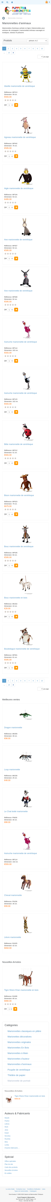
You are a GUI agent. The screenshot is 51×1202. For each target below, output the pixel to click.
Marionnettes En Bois (18, 1047)
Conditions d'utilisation (34, 1189)
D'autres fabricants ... (12, 1148)
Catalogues (33, 1191)
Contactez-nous (21, 1189)
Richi (6, 1127)
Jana (6, 1130)
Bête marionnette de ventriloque (18, 444)
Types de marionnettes (21, 1191)
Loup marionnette (12, 770)
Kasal (7, 1133)
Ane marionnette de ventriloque (18, 240)
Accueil (3, 18)
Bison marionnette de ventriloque (19, 495)
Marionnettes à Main (18, 1053)
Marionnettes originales (19, 1042)
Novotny (7, 1136)
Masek (7, 1118)
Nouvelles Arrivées (11, 1170)
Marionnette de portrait (19, 1081)
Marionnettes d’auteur (18, 1059)
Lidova (7, 1124)
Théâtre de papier (16, 1075)
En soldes (8, 1173)
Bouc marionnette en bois (15, 598)
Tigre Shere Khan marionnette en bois (21, 990)
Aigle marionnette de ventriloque (18, 188)
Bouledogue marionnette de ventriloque (22, 649)
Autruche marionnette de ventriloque (20, 342)
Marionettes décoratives (19, 1036)
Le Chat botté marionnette (16, 811)
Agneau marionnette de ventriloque (20, 137)
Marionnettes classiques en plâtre (24, 1031)
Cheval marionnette (13, 895)
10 (42, 48)
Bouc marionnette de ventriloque (18, 546)
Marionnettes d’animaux (19, 1064)
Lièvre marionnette (12, 937)
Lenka (7, 1145)
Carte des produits (11, 1167)
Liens (43, 1189)
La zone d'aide (10, 1189)
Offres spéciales (10, 1161)
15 (9, 53)
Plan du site (9, 1164)
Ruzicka (7, 1139)
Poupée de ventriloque (19, 1070)
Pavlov (7, 1121)
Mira (6, 1142)
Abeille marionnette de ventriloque (19, 86)
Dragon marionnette (13, 728)
